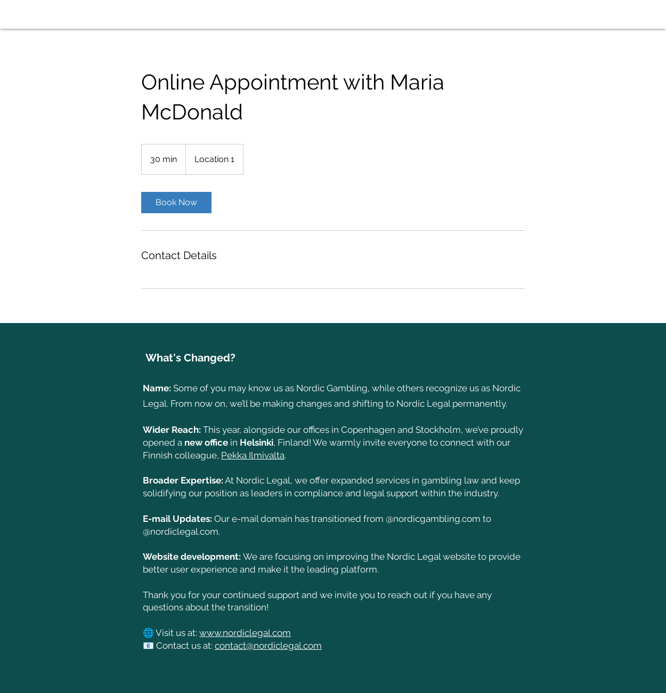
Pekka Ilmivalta (253, 455)
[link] (176, 202)
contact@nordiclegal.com (268, 645)
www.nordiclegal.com (245, 632)
